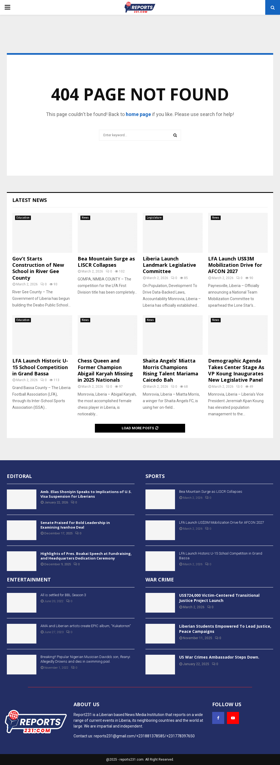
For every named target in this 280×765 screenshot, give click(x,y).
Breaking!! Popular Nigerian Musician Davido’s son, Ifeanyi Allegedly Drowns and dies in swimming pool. (85, 659)
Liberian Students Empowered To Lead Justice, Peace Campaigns (225, 629)
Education (23, 217)
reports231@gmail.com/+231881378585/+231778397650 (144, 736)
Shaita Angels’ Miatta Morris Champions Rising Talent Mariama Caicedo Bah (170, 370)
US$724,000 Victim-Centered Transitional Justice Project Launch (219, 598)
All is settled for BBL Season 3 (63, 595)
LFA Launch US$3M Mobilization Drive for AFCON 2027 (235, 265)
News (85, 217)
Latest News (29, 200)
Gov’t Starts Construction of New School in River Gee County (38, 268)
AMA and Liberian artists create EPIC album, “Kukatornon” (85, 626)
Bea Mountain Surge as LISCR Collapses (106, 261)
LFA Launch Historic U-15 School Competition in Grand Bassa (40, 367)
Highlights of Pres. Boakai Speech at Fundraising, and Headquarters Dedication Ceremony (86, 556)
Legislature (154, 217)
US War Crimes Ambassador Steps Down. (219, 657)
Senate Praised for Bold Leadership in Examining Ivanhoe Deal (75, 525)
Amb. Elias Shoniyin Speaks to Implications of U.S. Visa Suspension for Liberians (86, 494)
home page (138, 114)
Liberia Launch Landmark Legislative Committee (169, 265)
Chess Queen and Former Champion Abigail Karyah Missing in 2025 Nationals (105, 370)
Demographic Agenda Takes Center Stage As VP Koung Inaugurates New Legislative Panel (236, 370)
